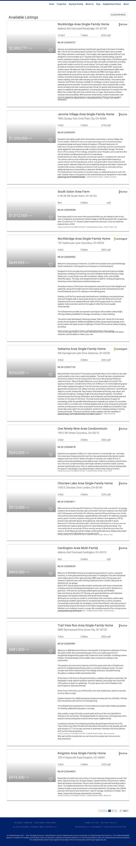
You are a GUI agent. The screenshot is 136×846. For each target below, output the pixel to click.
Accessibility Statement (88, 827)
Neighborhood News (112, 4)
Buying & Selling (76, 4)
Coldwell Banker (23, 822)
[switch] (51, 49)
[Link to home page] (8, 4)
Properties (61, 4)
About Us (90, 4)
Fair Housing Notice (115, 827)
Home (51, 4)
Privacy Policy (109, 822)
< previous (103, 811)
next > (125, 811)
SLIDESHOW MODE (118, 15)
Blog (98, 4)
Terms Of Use (92, 822)
